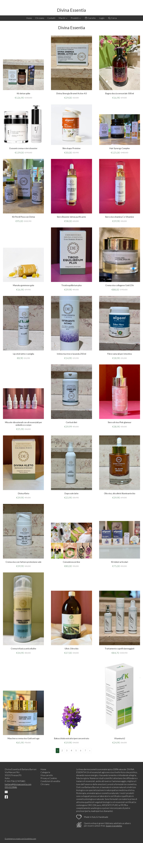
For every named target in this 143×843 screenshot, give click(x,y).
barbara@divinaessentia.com (18, 784)
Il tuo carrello (47, 775)
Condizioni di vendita (50, 781)
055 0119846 (11, 787)
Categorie (45, 772)
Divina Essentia (71, 10)
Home (29, 18)
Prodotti (76, 18)
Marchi (63, 18)
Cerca (112, 18)
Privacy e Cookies (49, 778)
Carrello (90, 18)
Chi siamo (39, 18)
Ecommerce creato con (20, 838)
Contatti (51, 18)
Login (101, 18)
